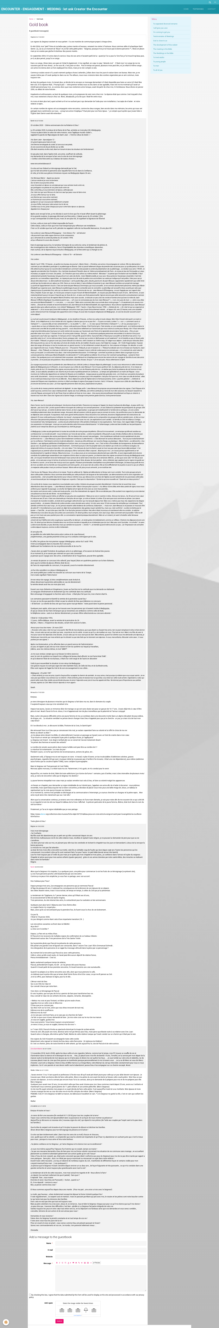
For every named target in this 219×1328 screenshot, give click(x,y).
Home (186, 9)
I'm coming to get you (161, 32)
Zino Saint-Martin (36, 1049)
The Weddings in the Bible (163, 53)
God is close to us (160, 41)
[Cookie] (6, 1322)
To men (156, 66)
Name (48, 1243)
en (215, 2)
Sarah (32, 867)
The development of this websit (165, 45)
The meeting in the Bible (162, 49)
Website (49, 1257)
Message (47, 1263)
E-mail (50, 1250)
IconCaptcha (77, 1315)
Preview (96, 1263)
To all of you (157, 70)
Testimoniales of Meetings (163, 36)
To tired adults (158, 57)
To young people (159, 62)
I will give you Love (160, 28)
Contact (212, 9)
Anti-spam (48, 1303)
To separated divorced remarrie (165, 24)
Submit (59, 1321)
